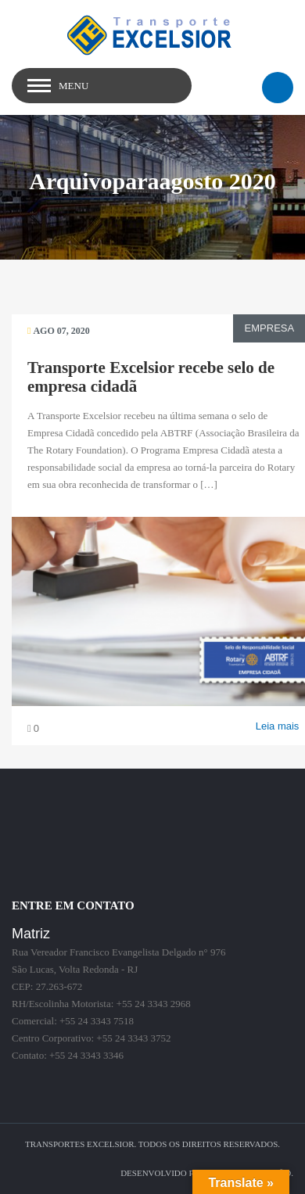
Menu (73, 85)
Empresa (268, 328)
